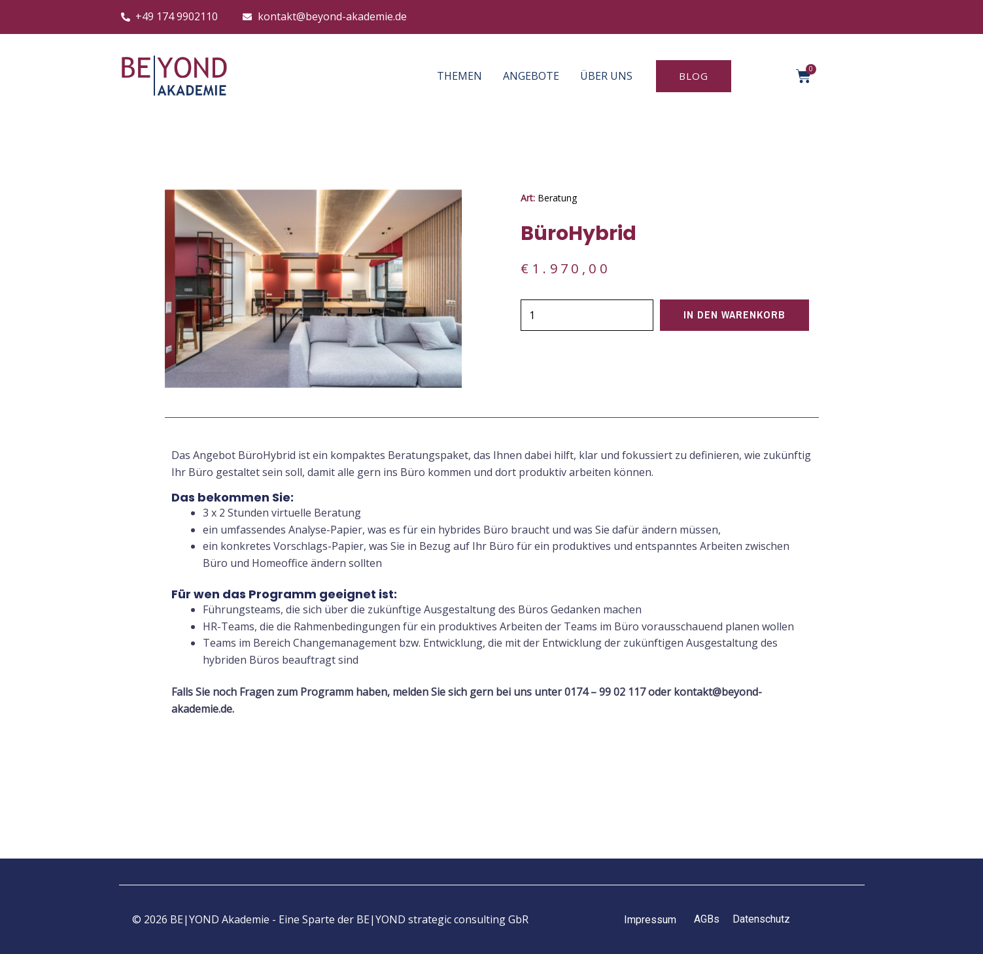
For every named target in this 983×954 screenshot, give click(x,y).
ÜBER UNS (606, 76)
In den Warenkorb (736, 315)
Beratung (557, 198)
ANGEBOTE (531, 76)
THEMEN (459, 76)
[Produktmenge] (588, 315)
